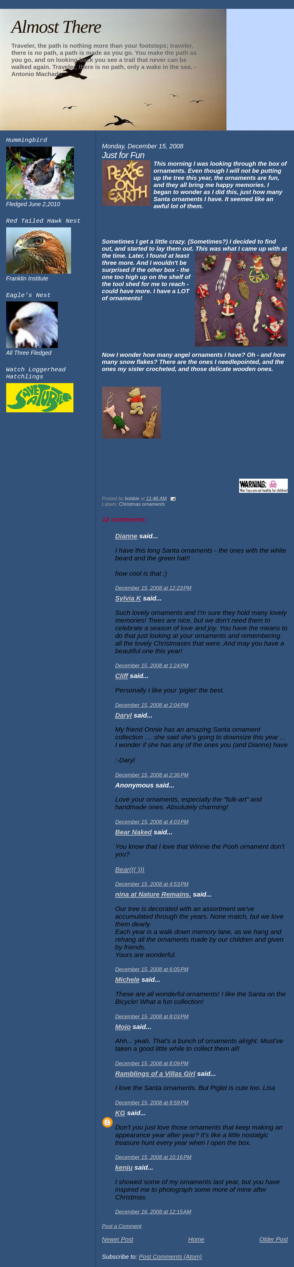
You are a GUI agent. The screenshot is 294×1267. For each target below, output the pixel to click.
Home (196, 1239)
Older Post (273, 1239)
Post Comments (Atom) (170, 1256)
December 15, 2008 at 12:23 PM (153, 588)
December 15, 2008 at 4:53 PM (152, 884)
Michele (127, 979)
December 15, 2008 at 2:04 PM (152, 705)
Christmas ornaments (142, 504)
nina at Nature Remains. (153, 894)
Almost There (56, 27)
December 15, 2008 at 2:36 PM (152, 775)
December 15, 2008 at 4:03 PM (152, 822)
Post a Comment (122, 1226)
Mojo (123, 1026)
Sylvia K (128, 598)
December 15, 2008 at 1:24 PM (152, 666)
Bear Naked (133, 832)
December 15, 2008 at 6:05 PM (152, 969)
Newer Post (117, 1239)
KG (120, 1113)
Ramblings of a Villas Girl (155, 1073)
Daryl (123, 715)
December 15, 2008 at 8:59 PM (152, 1103)
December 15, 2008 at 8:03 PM (152, 1017)
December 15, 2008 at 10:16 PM (153, 1157)
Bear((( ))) (129, 869)
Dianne (126, 536)
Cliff (121, 676)
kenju (124, 1167)
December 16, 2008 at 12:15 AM (153, 1212)
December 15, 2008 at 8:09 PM (152, 1063)
